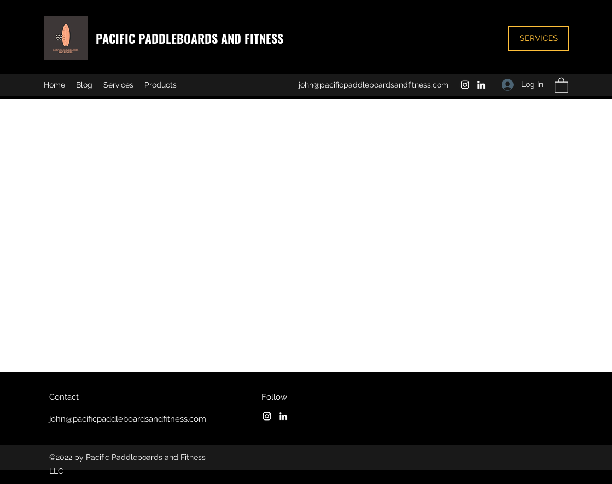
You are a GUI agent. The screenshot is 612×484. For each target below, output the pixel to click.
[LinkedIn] (481, 84)
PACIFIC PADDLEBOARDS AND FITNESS (191, 38)
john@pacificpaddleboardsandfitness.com (373, 84)
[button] (561, 85)
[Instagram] (464, 84)
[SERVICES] (538, 38)
